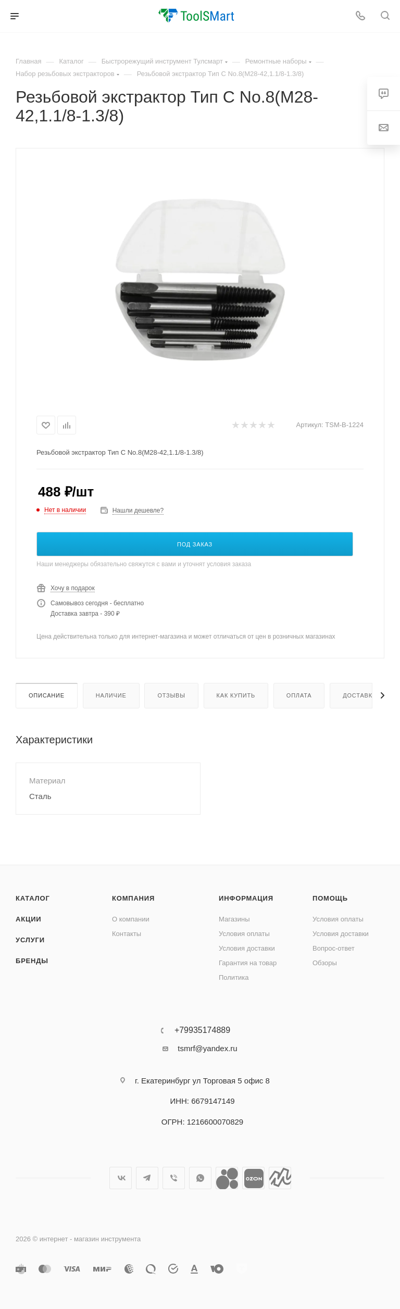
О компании (130, 919)
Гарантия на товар (248, 963)
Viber (173, 1178)
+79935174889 (202, 1030)
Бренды (32, 961)
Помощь (330, 898)
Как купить (236, 695)
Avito (227, 1178)
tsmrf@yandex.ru (207, 1048)
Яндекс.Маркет (280, 1178)
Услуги (30, 940)
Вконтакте (120, 1178)
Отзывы (171, 695)
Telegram (147, 1178)
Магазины (234, 919)
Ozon (253, 1178)
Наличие (111, 695)
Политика (234, 977)
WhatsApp (200, 1178)
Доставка (360, 695)
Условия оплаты (244, 934)
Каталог (33, 898)
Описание (47, 695)
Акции (29, 919)
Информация (246, 898)
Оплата (299, 695)
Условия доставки (247, 948)
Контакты (126, 934)
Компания (133, 898)
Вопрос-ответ (333, 948)
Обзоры (324, 963)
